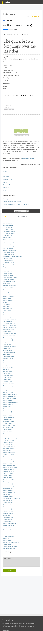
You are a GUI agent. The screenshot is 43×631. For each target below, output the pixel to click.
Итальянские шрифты (8, 484)
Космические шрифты (8, 421)
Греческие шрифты (8, 312)
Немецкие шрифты (8, 502)
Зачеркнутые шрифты (8, 479)
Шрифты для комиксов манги (10, 402)
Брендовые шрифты (8, 221)
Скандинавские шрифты (9, 517)
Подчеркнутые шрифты (9, 262)
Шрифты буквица (7, 292)
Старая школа (6, 388)
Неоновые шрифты (8, 496)
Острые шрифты (7, 423)
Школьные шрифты (8, 392)
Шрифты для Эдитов (8, 530)
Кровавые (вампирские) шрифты (11, 498)
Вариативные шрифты (8, 471)
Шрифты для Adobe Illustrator (10, 436)
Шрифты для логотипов (9, 452)
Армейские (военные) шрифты (11, 315)
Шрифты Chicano (7, 463)
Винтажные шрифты (8, 223)
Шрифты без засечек (8, 289)
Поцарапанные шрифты (9, 264)
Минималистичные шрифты (10, 546)
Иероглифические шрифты (10, 241)
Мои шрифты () (22, 216)
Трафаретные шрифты (9, 281)
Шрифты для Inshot (8, 534)
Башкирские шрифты (8, 469)
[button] (40, 2)
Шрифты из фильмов (8, 294)
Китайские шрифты (8, 513)
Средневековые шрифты (9, 385)
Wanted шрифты (7, 306)
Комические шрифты (8, 244)
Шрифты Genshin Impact (9, 486)
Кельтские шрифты (8, 360)
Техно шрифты (7, 331)
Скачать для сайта (21, 132)
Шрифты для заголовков (9, 396)
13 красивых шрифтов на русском (12, 201)
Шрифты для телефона (28, 158)
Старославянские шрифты (10, 277)
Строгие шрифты (7, 429)
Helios (4, 190)
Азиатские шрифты (8, 344)
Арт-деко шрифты (7, 350)
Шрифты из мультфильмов (10, 340)
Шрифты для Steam (8, 540)
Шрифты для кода (7, 400)
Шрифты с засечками (8, 296)
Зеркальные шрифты (8, 448)
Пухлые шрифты (7, 475)
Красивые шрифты (8, 363)
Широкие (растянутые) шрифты (11, 542)
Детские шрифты (7, 235)
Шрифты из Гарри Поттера (10, 467)
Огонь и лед (6, 369)
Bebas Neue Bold (7, 179)
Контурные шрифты (8, 248)
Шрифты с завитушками (9, 411)
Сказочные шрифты (8, 275)
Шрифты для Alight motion (9, 523)
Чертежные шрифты (8, 321)
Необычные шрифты (8, 252)
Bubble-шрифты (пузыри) (9, 465)
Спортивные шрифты (8, 456)
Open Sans (6, 176)
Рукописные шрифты (8, 273)
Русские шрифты (7, 271)
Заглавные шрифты (8, 239)
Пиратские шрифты (8, 511)
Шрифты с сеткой (7, 413)
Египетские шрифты (8, 509)
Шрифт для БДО (7, 450)
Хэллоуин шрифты (8, 390)
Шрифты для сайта (8, 300)
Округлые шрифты (7, 258)
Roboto (5, 182)
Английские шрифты (8, 419)
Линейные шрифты (8, 431)
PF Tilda (5, 171)
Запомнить (9, 109)
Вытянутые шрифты (8, 488)
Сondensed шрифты (8, 375)
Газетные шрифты (7, 504)
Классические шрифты (9, 548)
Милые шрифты (7, 544)
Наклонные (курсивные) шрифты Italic (12, 256)
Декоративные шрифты (9, 231)
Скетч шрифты (6, 379)
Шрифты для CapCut (8, 525)
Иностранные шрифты (8, 329)
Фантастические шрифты (9, 398)
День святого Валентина (9, 352)
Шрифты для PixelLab (8, 532)
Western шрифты (7, 308)
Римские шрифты (7, 373)
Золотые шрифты (7, 507)
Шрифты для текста (8, 404)
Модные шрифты (7, 527)
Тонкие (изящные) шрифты (10, 461)
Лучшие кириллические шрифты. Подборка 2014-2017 (17, 204)
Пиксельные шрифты (8, 317)
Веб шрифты (6, 354)
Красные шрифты (7, 515)
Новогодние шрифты (8, 199)
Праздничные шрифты (8, 267)
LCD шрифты (6, 304)
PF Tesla (5, 174)
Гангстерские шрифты (8, 536)
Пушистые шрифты (8, 473)
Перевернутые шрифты (9, 446)
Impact (5, 193)
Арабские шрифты (7, 348)
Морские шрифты (7, 494)
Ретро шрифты (7, 269)
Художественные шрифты (9, 285)
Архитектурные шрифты (9, 417)
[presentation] (21, 121)
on (32, 16)
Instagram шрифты (7, 342)
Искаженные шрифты (8, 358)
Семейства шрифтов (8, 279)
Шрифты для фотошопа (9, 425)
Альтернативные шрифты (9, 346)
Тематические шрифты (9, 337)
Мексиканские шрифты (9, 367)
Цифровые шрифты (8, 287)
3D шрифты (6, 302)
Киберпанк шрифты (8, 500)
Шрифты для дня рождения (10, 394)
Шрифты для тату (7, 298)
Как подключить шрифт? (21, 135)
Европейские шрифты (8, 356)
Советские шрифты (8, 381)
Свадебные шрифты (8, 377)
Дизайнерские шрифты (9, 233)
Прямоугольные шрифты (9, 333)
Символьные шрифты (8, 454)
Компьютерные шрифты (9, 246)
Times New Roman (8, 185)
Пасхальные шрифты (8, 440)
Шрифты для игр (7, 406)
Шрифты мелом (7, 433)
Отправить (9, 570)
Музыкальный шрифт (8, 459)
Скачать (21, 129)
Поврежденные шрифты (9, 335)
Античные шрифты (8, 427)
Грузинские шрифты (8, 519)
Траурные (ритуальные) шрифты (11, 438)
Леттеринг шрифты (8, 521)
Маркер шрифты (7, 365)
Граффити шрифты (8, 229)
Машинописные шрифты (9, 250)
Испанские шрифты (8, 442)
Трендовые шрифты (8, 444)
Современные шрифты (9, 383)
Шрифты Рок (6, 538)
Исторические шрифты (9, 323)
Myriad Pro (6, 187)
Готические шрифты (8, 227)
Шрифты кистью (7, 408)
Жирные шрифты (7, 237)
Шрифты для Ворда (8, 490)
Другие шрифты (7, 310)
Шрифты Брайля (7, 482)
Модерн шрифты (7, 371)
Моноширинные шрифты (9, 327)
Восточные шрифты (8, 225)
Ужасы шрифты (7, 283)
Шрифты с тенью (7, 415)
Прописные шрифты (8, 260)
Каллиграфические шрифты (10, 319)
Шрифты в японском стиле (10, 325)
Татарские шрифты (8, 477)
